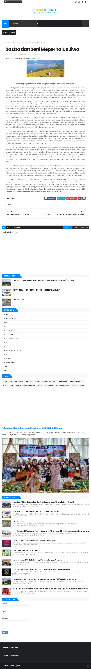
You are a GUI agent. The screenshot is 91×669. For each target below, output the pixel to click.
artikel (6, 314)
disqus (75, 227)
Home (7, 43)
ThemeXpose (15, 666)
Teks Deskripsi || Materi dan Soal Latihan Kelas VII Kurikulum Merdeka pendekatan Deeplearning (50, 531)
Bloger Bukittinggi (10, 331)
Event (5, 343)
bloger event (8, 335)
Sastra (21, 43)
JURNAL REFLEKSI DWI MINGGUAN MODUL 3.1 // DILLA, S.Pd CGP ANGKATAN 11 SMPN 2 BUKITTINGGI (50, 589)
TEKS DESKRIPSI (18, 299)
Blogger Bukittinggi (11, 339)
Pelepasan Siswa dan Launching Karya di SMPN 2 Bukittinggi (32, 428)
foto (5, 347)
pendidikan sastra (10, 363)
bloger (6, 327)
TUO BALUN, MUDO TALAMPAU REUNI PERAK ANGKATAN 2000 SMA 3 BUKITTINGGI (44, 579)
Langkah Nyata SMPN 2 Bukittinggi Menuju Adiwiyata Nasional (37, 560)
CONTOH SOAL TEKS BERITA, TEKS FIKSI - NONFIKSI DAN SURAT (36, 290)
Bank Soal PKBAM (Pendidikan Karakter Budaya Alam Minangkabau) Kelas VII (43, 280)
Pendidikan (14, 43)
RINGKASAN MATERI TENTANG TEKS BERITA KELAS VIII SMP (34, 540)
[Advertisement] (45, 407)
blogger (67, 227)
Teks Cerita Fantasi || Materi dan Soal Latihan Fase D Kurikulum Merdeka (41, 569)
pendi (5, 355)
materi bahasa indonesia (12, 351)
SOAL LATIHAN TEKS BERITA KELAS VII (26, 550)
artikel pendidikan (10, 318)
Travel (6, 371)
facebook (84, 227)
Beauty (6, 323)
